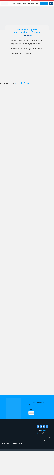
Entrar (51, 3)
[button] (28, 35)
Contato (36, 3)
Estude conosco (31, 3)
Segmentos (24, 3)
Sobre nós (19, 3)
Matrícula (13, 3)
